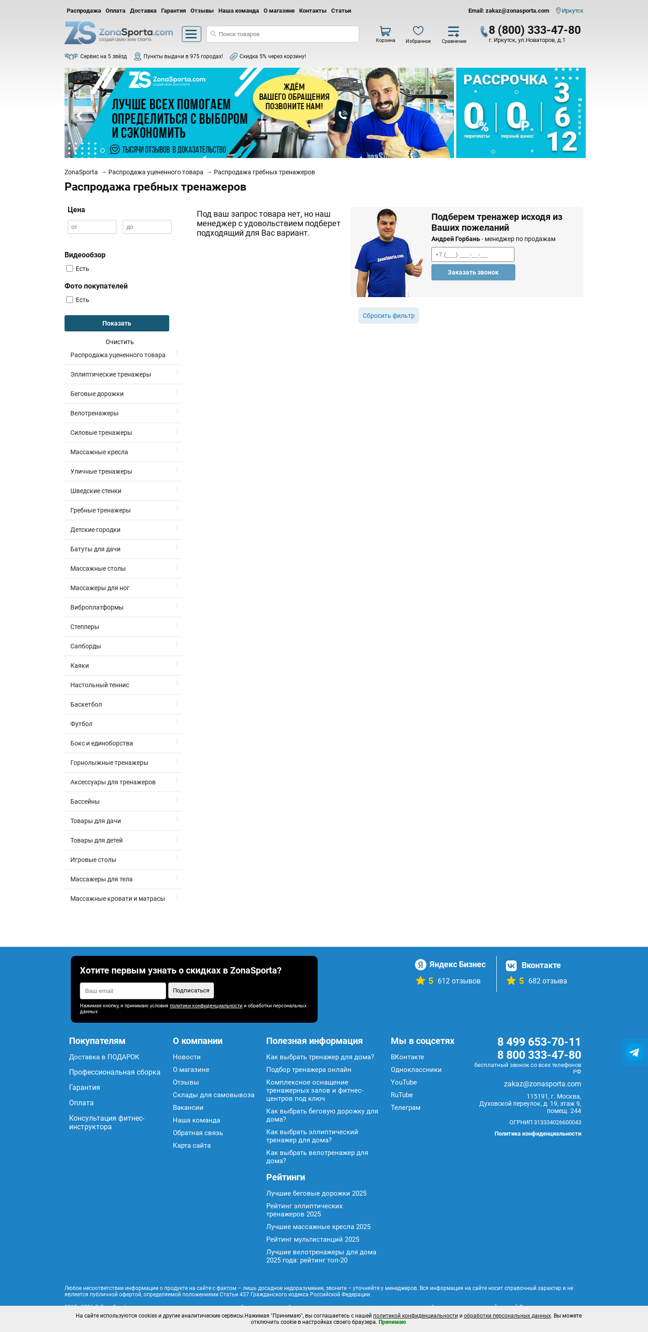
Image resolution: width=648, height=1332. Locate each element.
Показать (116, 323)
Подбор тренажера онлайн (309, 1070)
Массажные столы (98, 568)
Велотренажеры (94, 413)
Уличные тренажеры (101, 471)
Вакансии (188, 1108)
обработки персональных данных (507, 1316)
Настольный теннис (99, 685)
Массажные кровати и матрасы (117, 898)
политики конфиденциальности (206, 1006)
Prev (79, 116)
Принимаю (392, 1322)
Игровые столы (93, 859)
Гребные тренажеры (100, 510)
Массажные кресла (99, 452)
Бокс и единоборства (101, 743)
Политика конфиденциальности (538, 1133)
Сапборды (85, 646)
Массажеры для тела (101, 879)
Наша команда (238, 10)
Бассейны (85, 801)
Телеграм (406, 1108)
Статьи (341, 10)
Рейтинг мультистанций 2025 (312, 1239)
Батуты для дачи (95, 549)
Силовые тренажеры (101, 432)
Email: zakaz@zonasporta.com (508, 10)
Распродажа (84, 10)
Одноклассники (416, 1070)
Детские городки (95, 529)
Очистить (120, 341)
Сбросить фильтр (389, 315)
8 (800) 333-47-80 (535, 30)
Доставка (143, 10)
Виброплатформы (97, 607)
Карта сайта (192, 1145)
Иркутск (572, 10)
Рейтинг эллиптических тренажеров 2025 (304, 1210)
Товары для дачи (95, 820)
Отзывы (202, 10)
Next (438, 116)
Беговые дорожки (97, 393)
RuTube (402, 1095)
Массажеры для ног (100, 587)
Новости (187, 1057)
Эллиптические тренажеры (110, 374)
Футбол (81, 723)
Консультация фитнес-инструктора (106, 1122)
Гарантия (173, 10)
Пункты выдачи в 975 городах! (183, 56)
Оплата (115, 10)
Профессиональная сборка (115, 1072)
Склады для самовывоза (214, 1095)
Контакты (313, 10)
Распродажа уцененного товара (118, 355)
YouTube (404, 1082)
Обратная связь (198, 1133)
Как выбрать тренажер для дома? (320, 1057)
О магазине (279, 10)
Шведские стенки (95, 490)
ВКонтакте (407, 1057)
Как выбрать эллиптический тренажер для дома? (312, 1136)
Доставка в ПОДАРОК (104, 1057)
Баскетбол (86, 704)
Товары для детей (96, 840)
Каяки (79, 665)
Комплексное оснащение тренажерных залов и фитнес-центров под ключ (314, 1090)
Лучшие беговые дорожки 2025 (316, 1193)
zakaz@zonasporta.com (542, 1084)
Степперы (84, 626)
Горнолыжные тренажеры (109, 762)
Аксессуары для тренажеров (113, 782)
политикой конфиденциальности (415, 1316)
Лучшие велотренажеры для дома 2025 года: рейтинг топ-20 (321, 1256)
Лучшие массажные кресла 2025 (318, 1227)
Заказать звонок (473, 272)
